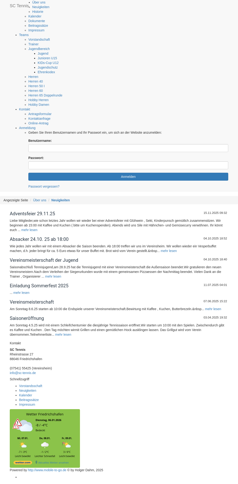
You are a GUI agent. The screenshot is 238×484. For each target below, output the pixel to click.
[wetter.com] (22, 463)
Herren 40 (35, 81)
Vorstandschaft (39, 39)
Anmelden (128, 177)
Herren (33, 77)
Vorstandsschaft (30, 386)
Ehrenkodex (46, 72)
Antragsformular (40, 114)
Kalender (34, 16)
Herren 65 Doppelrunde (45, 95)
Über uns (39, 2)
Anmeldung (27, 128)
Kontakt (24, 109)
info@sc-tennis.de (23, 373)
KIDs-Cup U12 (48, 63)
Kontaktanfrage (39, 118)
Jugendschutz (48, 67)
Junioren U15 (47, 58)
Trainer (33, 44)
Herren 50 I (36, 86)
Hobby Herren (38, 100)
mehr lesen (29, 230)
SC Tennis (19, 5)
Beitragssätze (38, 25)
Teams (24, 35)
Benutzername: (40, 141)
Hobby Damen (38, 104)
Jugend (43, 53)
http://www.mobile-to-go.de (47, 470)
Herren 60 (35, 91)
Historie (37, 11)
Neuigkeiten (41, 7)
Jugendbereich (39, 49)
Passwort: (36, 158)
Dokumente (36, 21)
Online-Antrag (38, 123)
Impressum (36, 30)
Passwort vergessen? (44, 186)
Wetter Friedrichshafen (44, 414)
